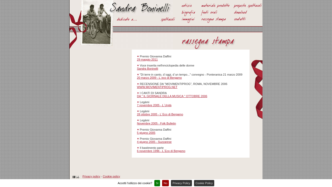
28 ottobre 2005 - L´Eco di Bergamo (160, 114)
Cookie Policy (204, 183)
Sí (157, 183)
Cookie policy (111, 176)
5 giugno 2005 (146, 132)
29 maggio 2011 (147, 59)
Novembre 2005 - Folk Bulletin (156, 123)
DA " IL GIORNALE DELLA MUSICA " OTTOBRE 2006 (172, 96)
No (165, 183)
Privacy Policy (181, 183)
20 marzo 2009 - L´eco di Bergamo (159, 77)
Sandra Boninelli (147, 68)
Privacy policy (91, 176)
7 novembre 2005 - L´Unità (154, 105)
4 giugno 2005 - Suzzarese (154, 141)
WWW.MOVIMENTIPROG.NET (157, 87)
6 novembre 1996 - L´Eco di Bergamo (161, 150)
